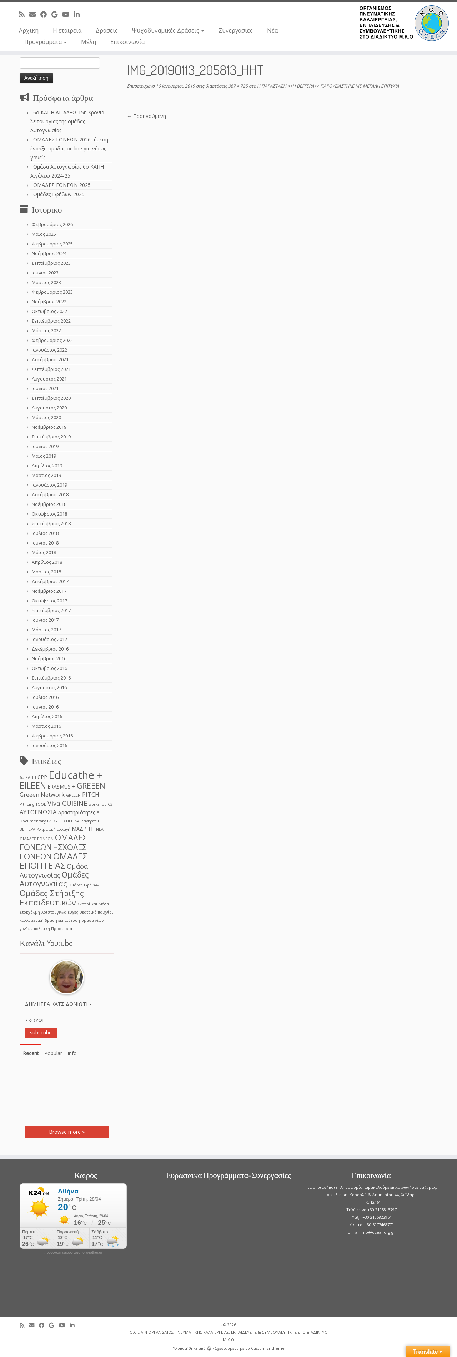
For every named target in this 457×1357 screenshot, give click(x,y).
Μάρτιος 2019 (46, 475)
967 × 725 (237, 86)
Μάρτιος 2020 (46, 417)
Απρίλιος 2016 (47, 716)
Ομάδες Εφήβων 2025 (59, 194)
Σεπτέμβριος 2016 (51, 678)
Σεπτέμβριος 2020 (51, 398)
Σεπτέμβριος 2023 (51, 263)
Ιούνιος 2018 (45, 543)
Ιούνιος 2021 (45, 388)
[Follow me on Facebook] (45, 14)
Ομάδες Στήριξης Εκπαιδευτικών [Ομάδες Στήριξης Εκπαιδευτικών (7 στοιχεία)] (52, 898)
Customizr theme (268, 1348)
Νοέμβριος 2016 (49, 658)
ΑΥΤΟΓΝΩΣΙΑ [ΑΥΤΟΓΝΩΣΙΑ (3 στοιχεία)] (38, 812)
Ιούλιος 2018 (45, 533)
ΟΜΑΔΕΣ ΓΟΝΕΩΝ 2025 (62, 185)
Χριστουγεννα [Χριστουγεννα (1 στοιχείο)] (53, 912)
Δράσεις (107, 30)
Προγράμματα (45, 42)
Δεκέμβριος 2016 (50, 649)
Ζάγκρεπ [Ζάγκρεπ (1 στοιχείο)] (88, 821)
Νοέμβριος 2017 (49, 591)
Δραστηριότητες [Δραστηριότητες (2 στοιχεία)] (76, 812)
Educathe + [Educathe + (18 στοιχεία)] (76, 775)
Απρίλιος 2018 (47, 562)
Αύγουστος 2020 (49, 407)
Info (72, 1053)
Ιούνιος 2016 (45, 707)
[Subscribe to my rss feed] (24, 14)
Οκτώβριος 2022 (49, 311)
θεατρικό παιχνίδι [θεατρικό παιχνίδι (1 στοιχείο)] (96, 912)
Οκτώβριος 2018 (49, 514)
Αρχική (29, 30)
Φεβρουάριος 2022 (52, 340)
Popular (53, 1053)
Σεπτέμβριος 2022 (51, 321)
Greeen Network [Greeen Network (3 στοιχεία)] (42, 794)
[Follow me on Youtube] (68, 14)
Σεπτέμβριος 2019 (51, 436)
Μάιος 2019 (44, 456)
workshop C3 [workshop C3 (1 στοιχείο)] (100, 804)
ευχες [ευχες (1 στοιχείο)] (73, 912)
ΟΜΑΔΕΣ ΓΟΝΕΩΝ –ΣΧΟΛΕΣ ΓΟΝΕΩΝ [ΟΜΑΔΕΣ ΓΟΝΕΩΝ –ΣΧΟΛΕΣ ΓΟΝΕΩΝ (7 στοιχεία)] (53, 846)
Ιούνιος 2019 (45, 446)
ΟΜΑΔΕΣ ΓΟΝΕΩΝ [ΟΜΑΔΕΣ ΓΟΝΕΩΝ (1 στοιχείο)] (37, 838)
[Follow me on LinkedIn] (79, 14)
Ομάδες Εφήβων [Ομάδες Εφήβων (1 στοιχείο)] (83, 885)
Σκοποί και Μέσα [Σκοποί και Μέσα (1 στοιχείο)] (93, 903)
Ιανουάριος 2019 (49, 485)
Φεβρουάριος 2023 (52, 292)
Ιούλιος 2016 (45, 697)
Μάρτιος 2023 (46, 282)
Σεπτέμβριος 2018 (51, 523)
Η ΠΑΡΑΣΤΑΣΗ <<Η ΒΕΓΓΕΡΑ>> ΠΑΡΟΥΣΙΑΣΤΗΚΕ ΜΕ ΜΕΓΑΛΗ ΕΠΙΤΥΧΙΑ (327, 86)
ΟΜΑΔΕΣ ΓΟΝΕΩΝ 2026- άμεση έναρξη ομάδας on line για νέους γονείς (69, 148)
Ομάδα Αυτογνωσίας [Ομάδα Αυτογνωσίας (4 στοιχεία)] (54, 870)
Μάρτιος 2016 (46, 726)
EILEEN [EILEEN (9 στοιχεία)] (33, 785)
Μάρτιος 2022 (46, 330)
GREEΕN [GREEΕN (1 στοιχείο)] (73, 795)
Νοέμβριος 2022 (49, 301)
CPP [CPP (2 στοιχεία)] (42, 777)
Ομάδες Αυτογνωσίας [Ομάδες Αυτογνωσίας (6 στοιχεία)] (54, 879)
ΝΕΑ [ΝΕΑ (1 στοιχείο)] (100, 829)
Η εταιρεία (67, 30)
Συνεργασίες (236, 30)
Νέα (272, 30)
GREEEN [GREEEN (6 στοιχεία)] (91, 785)
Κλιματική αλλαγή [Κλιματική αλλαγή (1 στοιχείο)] (53, 829)
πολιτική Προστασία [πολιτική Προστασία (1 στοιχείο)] (53, 928)
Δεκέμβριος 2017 (50, 581)
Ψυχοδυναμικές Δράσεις (168, 30)
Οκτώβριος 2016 (49, 668)
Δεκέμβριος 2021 (50, 359)
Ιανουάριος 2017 (49, 639)
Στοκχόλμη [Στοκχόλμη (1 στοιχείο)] (30, 912)
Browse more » (67, 1131)
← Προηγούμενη (146, 116)
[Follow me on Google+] (56, 14)
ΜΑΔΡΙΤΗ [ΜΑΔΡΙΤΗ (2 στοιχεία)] (83, 828)
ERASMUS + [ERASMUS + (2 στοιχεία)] (61, 786)
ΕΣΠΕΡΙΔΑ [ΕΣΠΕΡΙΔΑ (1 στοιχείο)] (71, 821)
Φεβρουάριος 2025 (52, 243)
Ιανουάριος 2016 (49, 745)
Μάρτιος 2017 (46, 629)
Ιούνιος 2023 (45, 272)
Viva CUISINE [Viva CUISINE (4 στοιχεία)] (67, 803)
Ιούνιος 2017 (45, 620)
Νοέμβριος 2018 (49, 504)
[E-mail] (34, 14)
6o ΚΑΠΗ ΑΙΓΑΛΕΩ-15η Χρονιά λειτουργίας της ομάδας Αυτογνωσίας (67, 121)
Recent (31, 1053)
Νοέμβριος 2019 (49, 427)
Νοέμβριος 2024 (49, 253)
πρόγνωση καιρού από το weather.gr (73, 1252)
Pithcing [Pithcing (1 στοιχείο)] (27, 804)
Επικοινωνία (127, 42)
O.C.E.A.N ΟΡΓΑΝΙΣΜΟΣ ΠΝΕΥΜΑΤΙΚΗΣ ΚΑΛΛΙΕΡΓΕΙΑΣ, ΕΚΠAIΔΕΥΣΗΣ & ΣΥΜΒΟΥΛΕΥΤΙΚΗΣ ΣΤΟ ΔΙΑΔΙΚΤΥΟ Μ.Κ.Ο (229, 1335)
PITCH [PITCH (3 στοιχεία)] (90, 794)
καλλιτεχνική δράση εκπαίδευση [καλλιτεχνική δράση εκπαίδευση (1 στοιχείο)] (50, 920)
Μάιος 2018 (44, 552)
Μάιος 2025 (44, 234)
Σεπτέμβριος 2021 (51, 369)
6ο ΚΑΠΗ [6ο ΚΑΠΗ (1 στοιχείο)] (28, 777)
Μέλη (88, 42)
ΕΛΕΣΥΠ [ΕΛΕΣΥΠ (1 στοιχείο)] (53, 821)
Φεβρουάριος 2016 (52, 735)
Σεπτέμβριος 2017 (51, 610)
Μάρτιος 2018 (46, 571)
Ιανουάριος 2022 (49, 350)
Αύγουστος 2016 (49, 687)
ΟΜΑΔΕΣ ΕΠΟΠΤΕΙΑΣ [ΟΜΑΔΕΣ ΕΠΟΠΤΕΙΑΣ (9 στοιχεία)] (53, 860)
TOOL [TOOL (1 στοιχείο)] (41, 804)
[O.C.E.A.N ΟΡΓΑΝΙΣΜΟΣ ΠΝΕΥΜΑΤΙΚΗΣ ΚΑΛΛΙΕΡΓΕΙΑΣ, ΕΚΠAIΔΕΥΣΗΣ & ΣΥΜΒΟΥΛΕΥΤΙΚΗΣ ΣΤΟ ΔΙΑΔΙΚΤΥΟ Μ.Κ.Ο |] (404, 23)
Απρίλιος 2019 (47, 465)
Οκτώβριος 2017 (49, 600)
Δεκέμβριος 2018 (50, 494)
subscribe (41, 1032)
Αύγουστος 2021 (49, 379)
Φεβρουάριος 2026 (52, 224)
